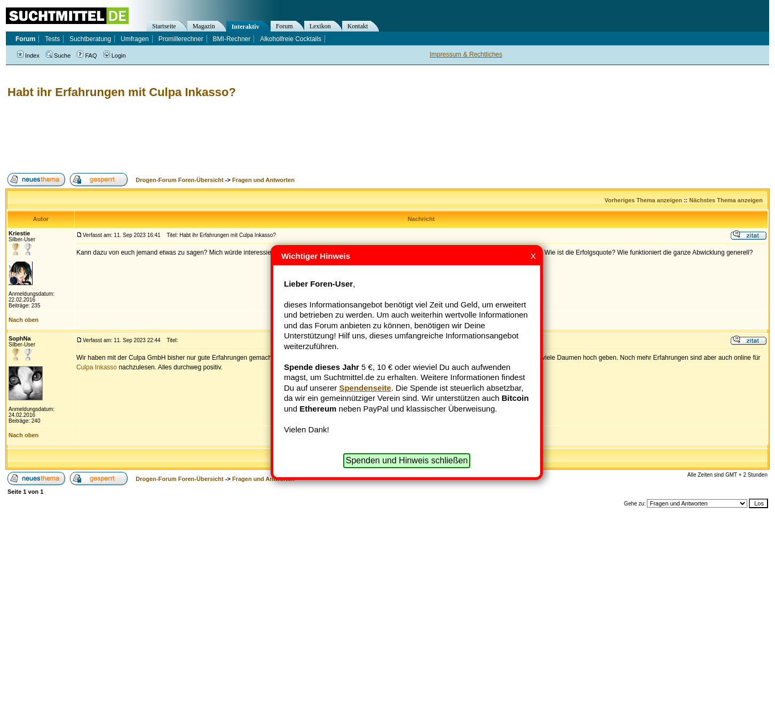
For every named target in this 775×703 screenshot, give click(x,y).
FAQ (87, 55)
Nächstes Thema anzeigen (726, 200)
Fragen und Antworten (263, 180)
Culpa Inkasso (96, 367)
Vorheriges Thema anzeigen (643, 200)
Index (28, 55)
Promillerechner (181, 39)
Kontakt (357, 26)
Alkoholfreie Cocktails (290, 39)
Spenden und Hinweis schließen (407, 460)
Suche (58, 55)
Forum (284, 26)
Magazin (204, 26)
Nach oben (23, 320)
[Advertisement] (199, 136)
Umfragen (135, 39)
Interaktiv (245, 26)
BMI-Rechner (232, 39)
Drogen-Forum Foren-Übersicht (179, 180)
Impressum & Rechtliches (466, 54)
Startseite (164, 26)
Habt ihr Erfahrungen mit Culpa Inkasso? (121, 92)
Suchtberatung (90, 39)
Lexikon (320, 26)
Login (115, 55)
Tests (52, 39)
